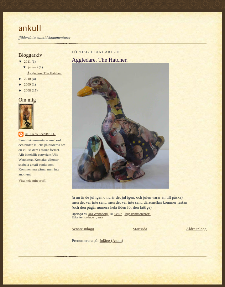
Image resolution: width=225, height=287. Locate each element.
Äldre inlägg (196, 229)
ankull (29, 28)
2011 (28, 61)
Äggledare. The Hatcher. (44, 73)
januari (33, 67)
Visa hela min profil (32, 180)
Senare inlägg (83, 229)
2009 (28, 84)
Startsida (140, 229)
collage (89, 217)
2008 (28, 90)
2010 (28, 79)
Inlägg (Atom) (111, 240)
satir (100, 217)
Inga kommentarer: (137, 214)
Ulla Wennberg (40, 134)
